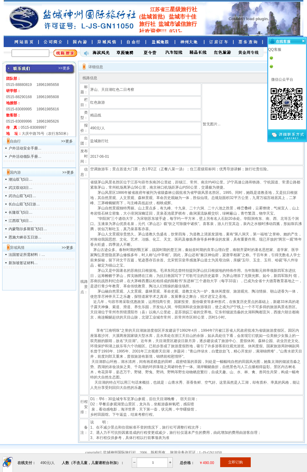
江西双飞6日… (21, 221)
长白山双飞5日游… (24, 204)
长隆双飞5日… (21, 212)
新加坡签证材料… (23, 263)
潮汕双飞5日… (21, 179)
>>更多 (67, 141)
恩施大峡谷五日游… (25, 237)
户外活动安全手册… (25, 148)
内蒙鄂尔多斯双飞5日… (28, 229)
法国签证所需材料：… (27, 255)
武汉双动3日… (21, 188)
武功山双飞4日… (22, 196)
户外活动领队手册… (25, 156)
